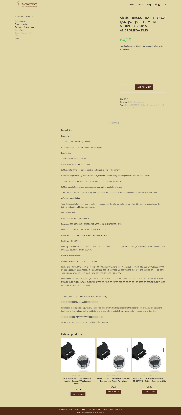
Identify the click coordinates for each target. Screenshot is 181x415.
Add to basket (144, 87)
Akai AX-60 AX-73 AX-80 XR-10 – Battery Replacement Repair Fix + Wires (113, 379)
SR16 (133, 108)
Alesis (126, 105)
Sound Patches (20, 21)
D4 (158, 105)
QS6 (121, 108)
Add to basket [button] (78, 394)
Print (17, 38)
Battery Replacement (23, 33)
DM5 (162, 105)
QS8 (129, 108)
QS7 (125, 108)
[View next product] (164, 17)
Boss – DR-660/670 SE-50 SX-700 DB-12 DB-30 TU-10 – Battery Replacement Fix (149, 379)
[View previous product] (160, 17)
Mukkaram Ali (99, 412)
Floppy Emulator (21, 24)
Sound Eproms (20, 30)
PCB (16, 36)
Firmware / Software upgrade (26, 27)
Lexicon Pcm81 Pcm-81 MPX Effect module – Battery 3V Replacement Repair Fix (77, 381)
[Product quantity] (126, 86)
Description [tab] (113, 123)
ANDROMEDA (134, 105)
